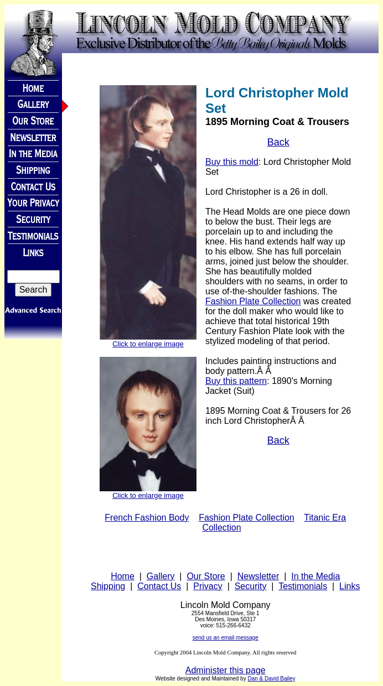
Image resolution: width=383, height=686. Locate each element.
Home (122, 576)
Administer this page (225, 670)
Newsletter (258, 576)
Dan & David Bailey (271, 678)
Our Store (206, 576)
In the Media (315, 576)
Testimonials (302, 586)
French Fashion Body (147, 517)
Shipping (108, 586)
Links (349, 586)
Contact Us (159, 586)
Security (251, 586)
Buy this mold (231, 162)
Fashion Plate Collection (253, 301)
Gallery (161, 576)
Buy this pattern (236, 381)
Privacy (207, 586)
